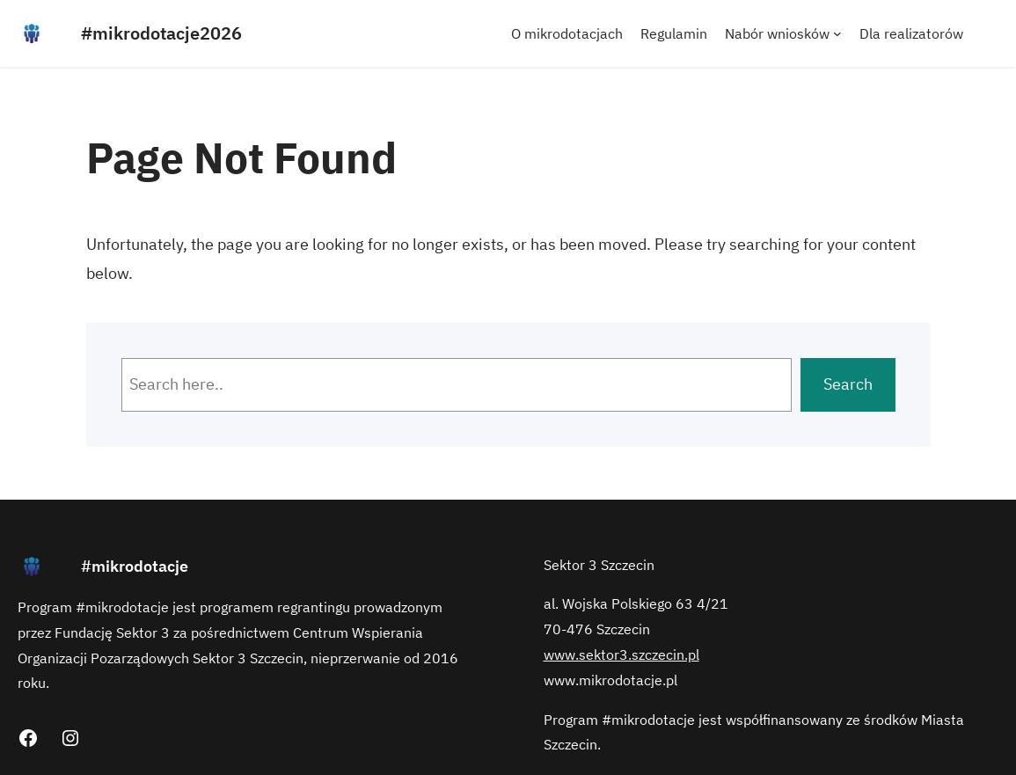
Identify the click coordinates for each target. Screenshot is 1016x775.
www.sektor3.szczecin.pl (621, 654)
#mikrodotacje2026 (161, 33)
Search (848, 384)
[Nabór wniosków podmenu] (837, 33)
